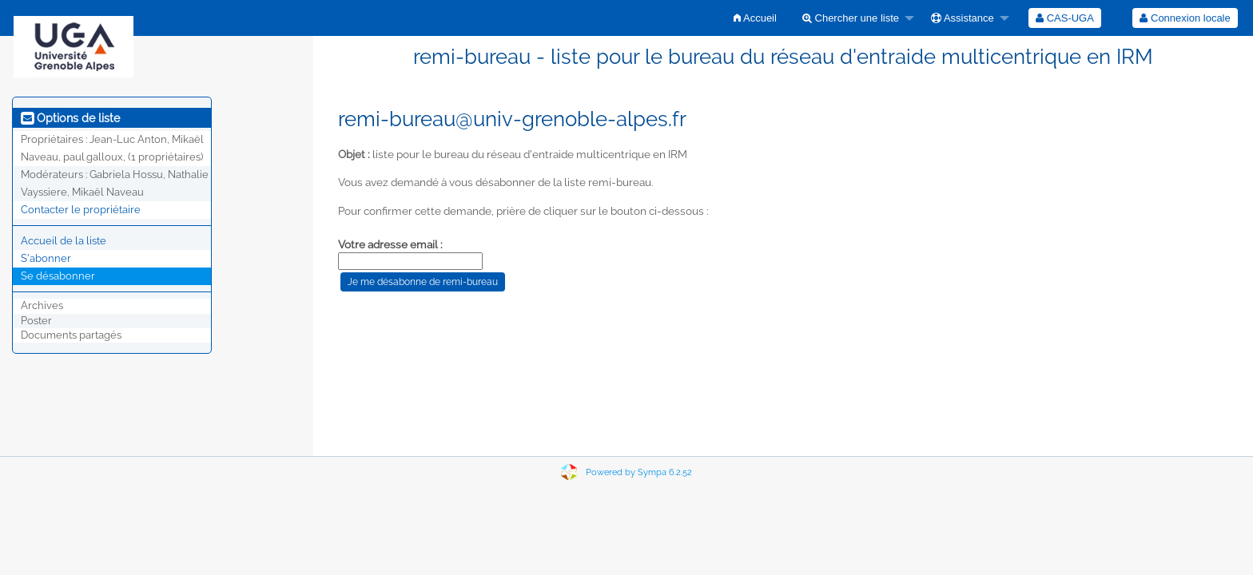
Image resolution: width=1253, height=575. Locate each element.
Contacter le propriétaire (81, 210)
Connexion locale (1185, 18)
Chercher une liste (850, 18)
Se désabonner (58, 276)
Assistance (962, 18)
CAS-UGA (1065, 18)
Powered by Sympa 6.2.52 (639, 472)
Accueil (755, 18)
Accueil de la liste (63, 241)
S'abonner (46, 258)
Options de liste (70, 118)
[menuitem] (755, 18)
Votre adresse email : (390, 244)
